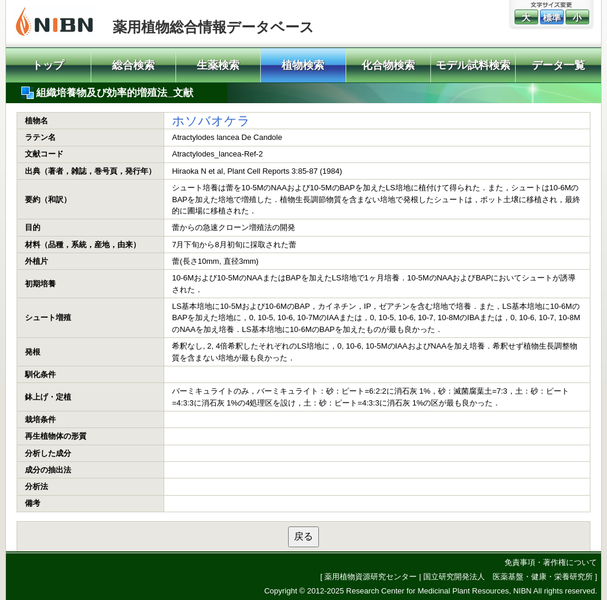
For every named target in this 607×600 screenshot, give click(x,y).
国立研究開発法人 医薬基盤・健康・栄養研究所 (508, 576)
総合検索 (133, 65)
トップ (48, 65)
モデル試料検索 (473, 65)
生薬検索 (218, 65)
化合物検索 (388, 65)
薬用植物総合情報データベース (213, 27)
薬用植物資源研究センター (370, 576)
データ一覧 (558, 65)
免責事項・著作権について (550, 562)
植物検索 (303, 65)
